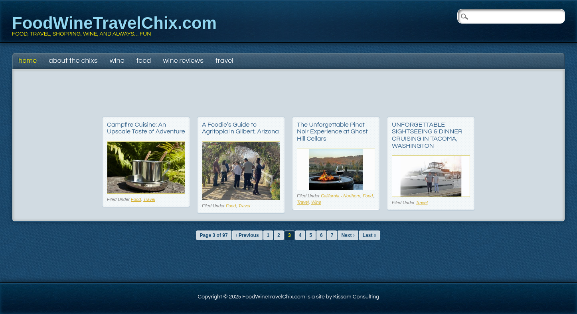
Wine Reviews (183, 60)
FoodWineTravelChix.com (114, 23)
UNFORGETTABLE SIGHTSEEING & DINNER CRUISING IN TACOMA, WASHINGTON (427, 135)
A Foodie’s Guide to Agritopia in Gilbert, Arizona (240, 128)
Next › (347, 235)
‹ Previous (247, 235)
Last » (370, 235)
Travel (224, 60)
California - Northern (340, 195)
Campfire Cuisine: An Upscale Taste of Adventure (146, 128)
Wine (116, 60)
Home (27, 60)
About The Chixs (73, 60)
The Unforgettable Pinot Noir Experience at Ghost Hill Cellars (332, 131)
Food (143, 60)
